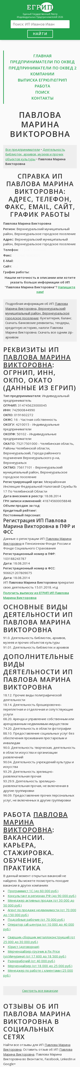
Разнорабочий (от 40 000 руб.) (31, 961)
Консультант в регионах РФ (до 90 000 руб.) (42, 896)
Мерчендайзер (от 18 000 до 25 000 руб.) (40, 966)
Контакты (42, 98)
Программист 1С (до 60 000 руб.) (33, 891)
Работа (42, 86)
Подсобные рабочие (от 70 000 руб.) (36, 919)
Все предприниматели (22, 149)
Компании (42, 73)
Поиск (42, 92)
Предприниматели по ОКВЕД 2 (42, 67)
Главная (42, 55)
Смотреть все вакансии (40, 990)
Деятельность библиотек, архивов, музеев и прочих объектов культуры (35, 154)
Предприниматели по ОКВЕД (42, 61)
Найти (40, 33)
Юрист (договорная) (23, 947)
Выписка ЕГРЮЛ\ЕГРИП (42, 80)
